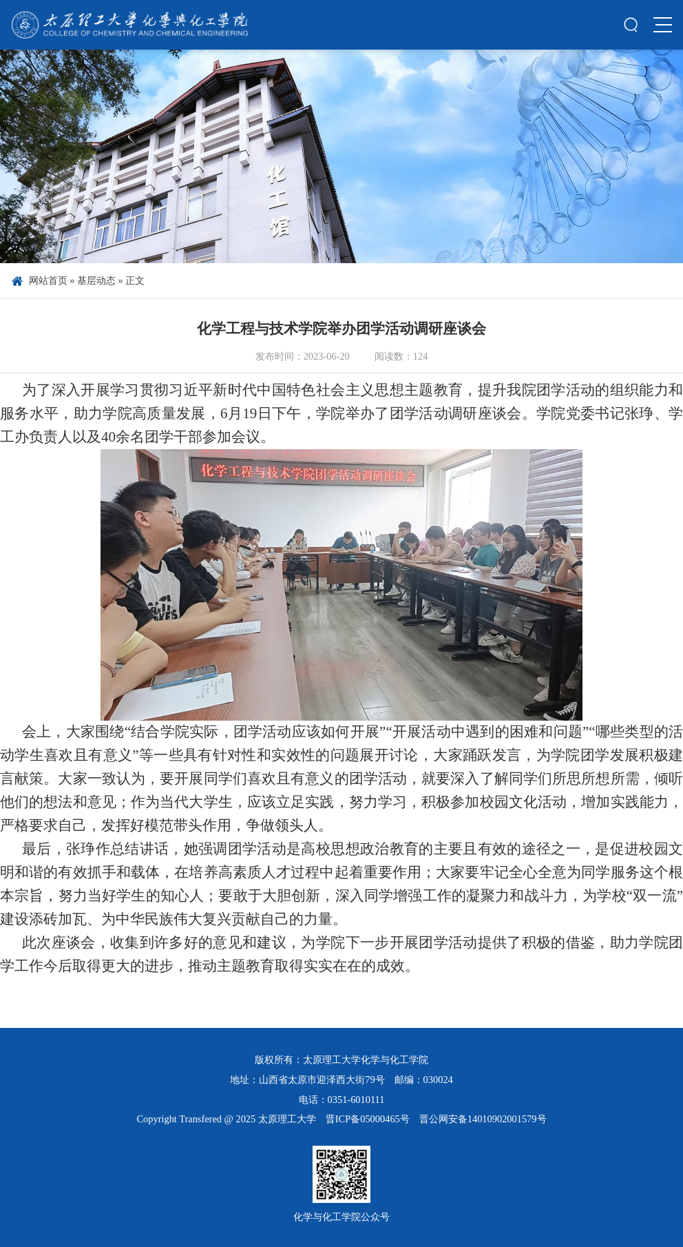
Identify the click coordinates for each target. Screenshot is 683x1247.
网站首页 (48, 280)
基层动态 (96, 280)
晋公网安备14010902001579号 (483, 1118)
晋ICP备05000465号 (368, 1118)
